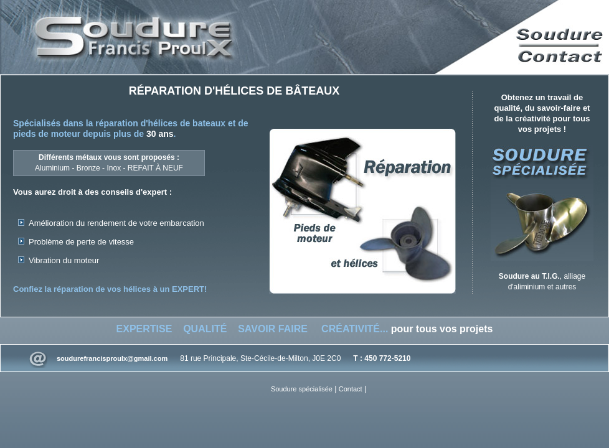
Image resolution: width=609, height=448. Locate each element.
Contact (350, 389)
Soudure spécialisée (302, 389)
